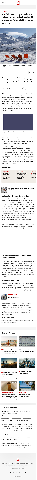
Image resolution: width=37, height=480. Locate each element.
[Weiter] (34, 7)
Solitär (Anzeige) (18, 430)
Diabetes (16, 435)
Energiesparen (6, 426)
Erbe (13, 426)
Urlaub (25, 96)
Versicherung (29, 428)
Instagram (4, 148)
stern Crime (9, 420)
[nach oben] (34, 459)
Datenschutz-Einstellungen (22, 466)
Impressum (4, 463)
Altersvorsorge (11, 424)
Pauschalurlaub (13, 322)
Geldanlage (19, 426)
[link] (34, 2)
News (3, 7)
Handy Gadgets (10, 450)
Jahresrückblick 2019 (9, 320)
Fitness (3, 437)
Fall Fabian (13, 7)
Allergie (10, 435)
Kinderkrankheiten (11, 437)
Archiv (21, 413)
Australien (19, 424)
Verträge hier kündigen (6, 466)
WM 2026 (18, 7)
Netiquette (26, 465)
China (25, 424)
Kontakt (31, 466)
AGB (32, 463)
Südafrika (15, 428)
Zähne (15, 439)
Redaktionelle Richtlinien (25, 463)
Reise (8, 322)
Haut (29, 435)
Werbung (14, 466)
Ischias (9, 447)
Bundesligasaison (28, 447)
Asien (29, 320)
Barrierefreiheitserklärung (13, 463)
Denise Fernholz (6, 23)
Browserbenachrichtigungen (18, 468)
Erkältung (23, 435)
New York (8, 428)
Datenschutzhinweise (10, 465)
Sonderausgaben (27, 418)
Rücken (28, 437)
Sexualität (9, 439)
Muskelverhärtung (17, 447)
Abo (31, 2)
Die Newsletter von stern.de (13, 411)
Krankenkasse (27, 426)
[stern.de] (18, 3)
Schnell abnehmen (15, 445)
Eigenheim (31, 424)
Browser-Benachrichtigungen (21, 420)
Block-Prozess (24, 7)
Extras (6, 7)
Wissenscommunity (5, 415)
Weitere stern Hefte (16, 418)
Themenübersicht (17, 415)
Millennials (4, 322)
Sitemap (25, 415)
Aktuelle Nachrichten (12, 413)
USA (32, 320)
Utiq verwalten (19, 465)
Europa (25, 320)
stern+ (31, 7)
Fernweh (29, 303)
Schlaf (2, 439)
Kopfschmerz (21, 437)
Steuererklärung (5, 445)
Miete (2, 428)
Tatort (2, 450)
